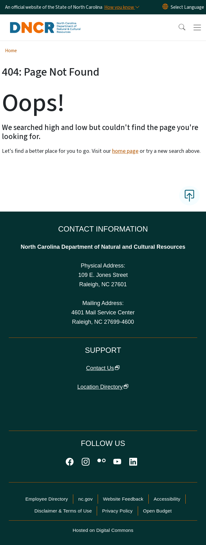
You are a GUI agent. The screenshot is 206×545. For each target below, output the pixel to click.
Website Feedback (123, 499)
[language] (187, 7)
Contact (103, 368)
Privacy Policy (117, 510)
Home (11, 50)
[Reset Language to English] (165, 7)
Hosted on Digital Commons (103, 530)
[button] (177, 27)
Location (103, 387)
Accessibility (167, 499)
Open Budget (157, 510)
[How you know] (121, 7)
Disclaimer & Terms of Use (63, 510)
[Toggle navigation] (197, 27)
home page (125, 151)
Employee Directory (46, 499)
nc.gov (85, 499)
